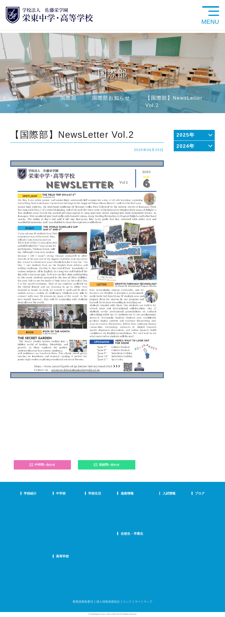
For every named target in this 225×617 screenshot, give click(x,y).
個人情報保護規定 (108, 601)
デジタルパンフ (34, 547)
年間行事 (104, 502)
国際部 (68, 98)
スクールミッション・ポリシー (44, 517)
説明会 (185, 517)
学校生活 (105, 493)
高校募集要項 (161, 532)
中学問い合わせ (42, 465)
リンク (127, 601)
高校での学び (82, 565)
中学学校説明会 (162, 502)
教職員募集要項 (83, 601)
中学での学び (82, 502)
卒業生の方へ (130, 550)
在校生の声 (80, 517)
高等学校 (79, 556)
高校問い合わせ (107, 465)
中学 (39, 98)
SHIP (125, 543)
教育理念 (29, 510)
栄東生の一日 (82, 510)
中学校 (78, 493)
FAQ (76, 525)
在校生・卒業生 (133, 533)
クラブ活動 (106, 510)
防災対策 (29, 540)
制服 (102, 517)
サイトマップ (143, 601)
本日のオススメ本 (192, 540)
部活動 (185, 532)
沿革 (27, 532)
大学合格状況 (130, 510)
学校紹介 (30, 493)
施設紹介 (104, 525)
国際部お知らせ (111, 98)
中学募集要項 (161, 510)
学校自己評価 (32, 555)
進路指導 (127, 502)
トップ (10, 98)
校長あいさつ (32, 502)
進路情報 (128, 493)
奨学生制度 (159, 540)
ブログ (186, 493)
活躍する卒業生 (132, 517)
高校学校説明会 (162, 525)
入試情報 (158, 493)
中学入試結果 (161, 517)
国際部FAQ (80, 540)
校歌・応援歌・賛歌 (37, 525)
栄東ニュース (190, 502)
